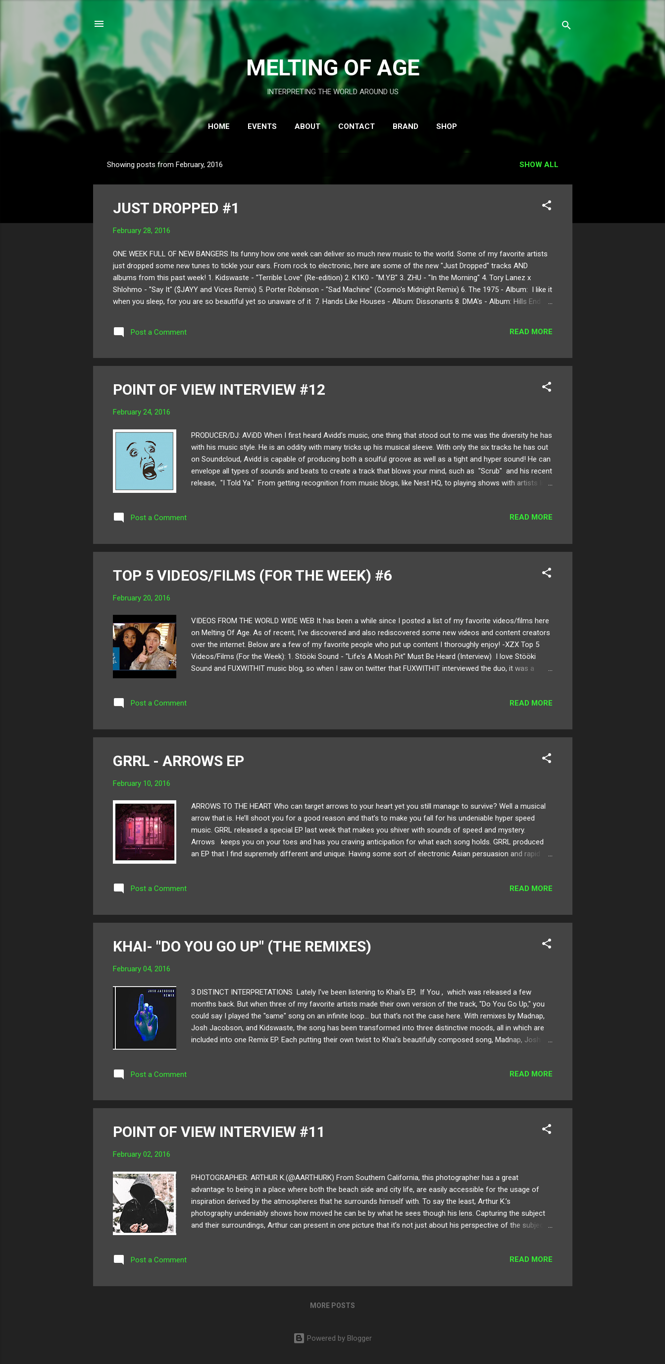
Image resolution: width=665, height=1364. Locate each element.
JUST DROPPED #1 (176, 208)
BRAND (405, 126)
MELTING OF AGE (332, 68)
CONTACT (356, 126)
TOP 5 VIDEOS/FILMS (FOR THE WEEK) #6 (252, 575)
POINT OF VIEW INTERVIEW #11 (219, 1131)
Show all (539, 164)
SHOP (446, 126)
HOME (219, 126)
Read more (531, 331)
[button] (547, 207)
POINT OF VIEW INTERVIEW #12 (219, 389)
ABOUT (307, 126)
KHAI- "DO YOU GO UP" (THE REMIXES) (242, 946)
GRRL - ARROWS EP (178, 761)
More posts (332, 1305)
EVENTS (262, 126)
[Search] (566, 27)
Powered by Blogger (332, 1338)
